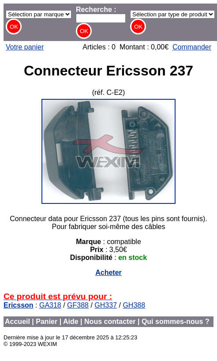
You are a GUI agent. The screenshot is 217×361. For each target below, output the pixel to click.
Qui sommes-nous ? (176, 321)
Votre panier (25, 47)
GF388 (78, 305)
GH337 (105, 305)
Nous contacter (109, 321)
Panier (46, 321)
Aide (71, 321)
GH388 (134, 305)
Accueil (17, 321)
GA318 (50, 305)
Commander (191, 47)
